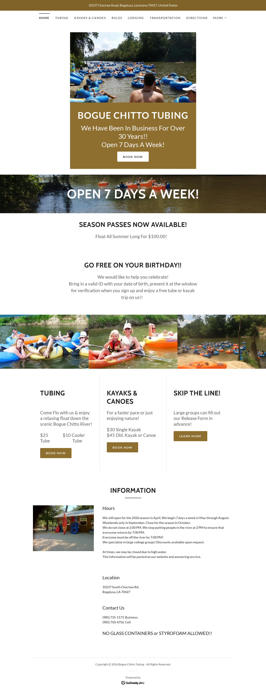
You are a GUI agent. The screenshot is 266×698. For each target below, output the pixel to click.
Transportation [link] (165, 17)
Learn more (190, 436)
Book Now (133, 156)
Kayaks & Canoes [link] (90, 17)
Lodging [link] (136, 17)
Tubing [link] (62, 17)
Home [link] (44, 17)
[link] (133, 117)
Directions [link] (196, 17)
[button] (220, 18)
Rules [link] (117, 17)
